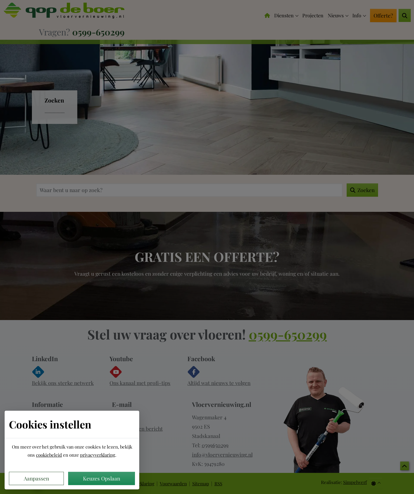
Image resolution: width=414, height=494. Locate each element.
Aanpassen (36, 478)
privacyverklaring (97, 455)
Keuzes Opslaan (101, 478)
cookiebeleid (49, 455)
